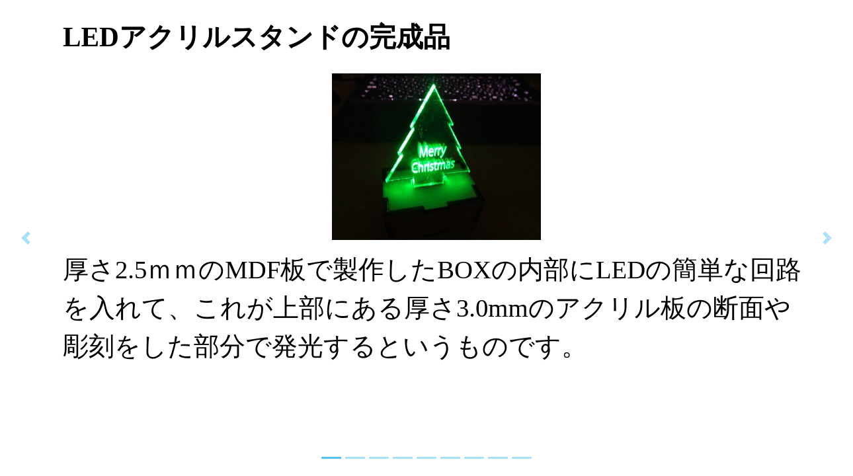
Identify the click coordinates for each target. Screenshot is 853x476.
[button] (25, 238)
